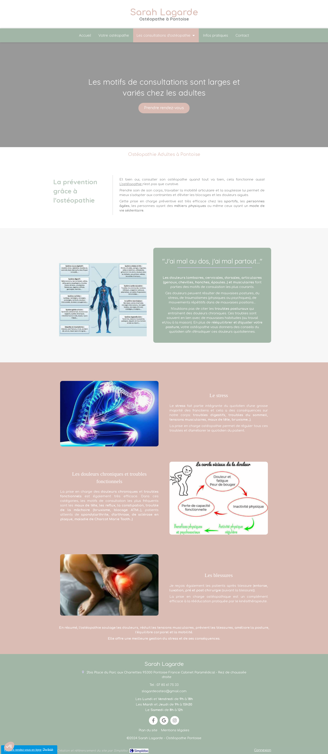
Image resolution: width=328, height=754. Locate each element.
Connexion (262, 750)
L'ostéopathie (131, 184)
